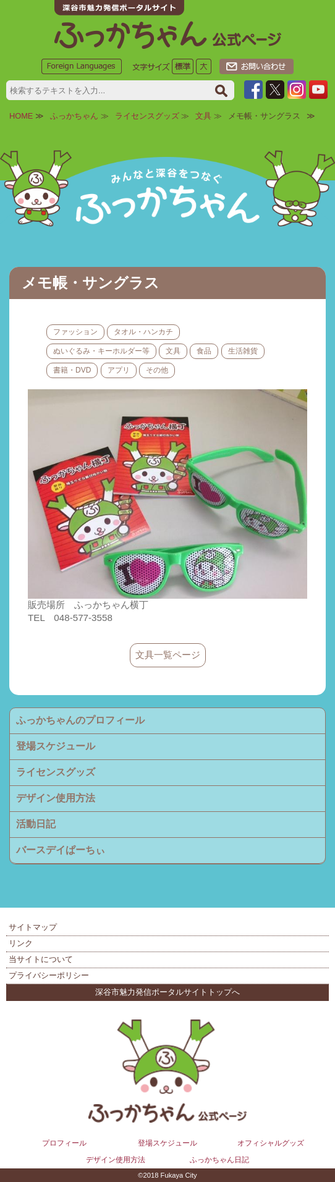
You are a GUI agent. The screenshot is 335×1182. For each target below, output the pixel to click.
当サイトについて (41, 959)
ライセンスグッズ (147, 115)
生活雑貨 (243, 351)
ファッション (75, 331)
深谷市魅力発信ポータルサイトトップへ (167, 992)
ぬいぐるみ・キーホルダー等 (101, 351)
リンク (21, 943)
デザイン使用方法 (55, 798)
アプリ (119, 370)
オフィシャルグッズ (270, 1143)
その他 (157, 370)
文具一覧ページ (167, 654)
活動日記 (36, 824)
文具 (203, 115)
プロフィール (64, 1143)
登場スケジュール (55, 746)
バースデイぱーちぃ (60, 850)
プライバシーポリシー (49, 975)
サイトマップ (33, 927)
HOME (21, 115)
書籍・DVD (72, 370)
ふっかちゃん (74, 115)
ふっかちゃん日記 (219, 1159)
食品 (204, 351)
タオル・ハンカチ (143, 331)
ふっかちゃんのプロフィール (80, 720)
